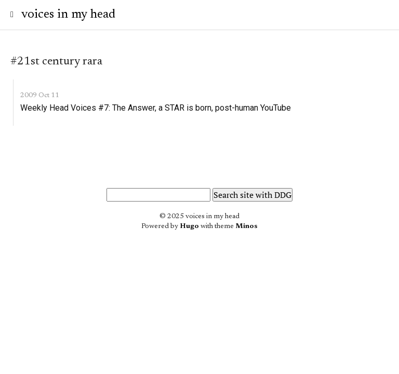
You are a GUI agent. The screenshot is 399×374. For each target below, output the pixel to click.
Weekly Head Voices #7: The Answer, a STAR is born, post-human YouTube (155, 108)
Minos (246, 226)
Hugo (189, 226)
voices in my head (68, 14)
